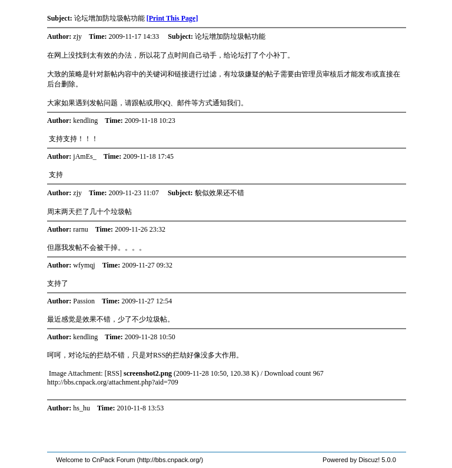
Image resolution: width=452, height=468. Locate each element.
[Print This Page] (172, 18)
